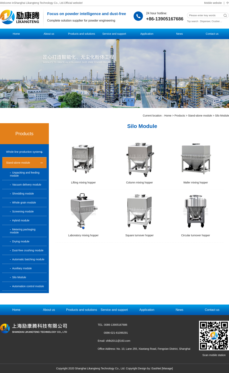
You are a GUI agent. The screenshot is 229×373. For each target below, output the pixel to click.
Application (146, 33)
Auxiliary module (21, 268)
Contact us (212, 33)
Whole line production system (23, 151)
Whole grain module (23, 202)
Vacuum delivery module (25, 184)
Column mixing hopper (139, 182)
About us (49, 33)
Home (16, 33)
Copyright (131, 368)
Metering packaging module (22, 231)
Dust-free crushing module (27, 250)
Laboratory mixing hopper (83, 235)
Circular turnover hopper (195, 235)
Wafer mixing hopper (195, 182)
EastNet (156, 368)
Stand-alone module (200, 115)
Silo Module (222, 115)
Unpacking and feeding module (25, 174)
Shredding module (22, 193)
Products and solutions (81, 33)
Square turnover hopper (139, 235)
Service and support (114, 33)
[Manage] (167, 368)
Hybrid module (19, 220)
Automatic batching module (27, 259)
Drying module (19, 241)
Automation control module (27, 286)
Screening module (22, 211)
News (179, 33)
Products (179, 115)
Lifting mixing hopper (83, 182)
